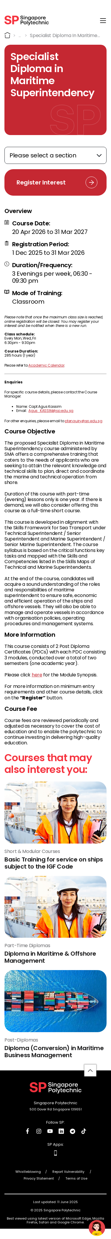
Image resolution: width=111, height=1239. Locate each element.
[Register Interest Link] (55, 182)
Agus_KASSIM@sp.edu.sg (50, 410)
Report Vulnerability (68, 1171)
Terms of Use (76, 1178)
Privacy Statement (39, 1178)
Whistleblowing (28, 1171)
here (37, 674)
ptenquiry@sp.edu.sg (83, 420)
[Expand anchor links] (55, 155)
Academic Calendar (46, 365)
